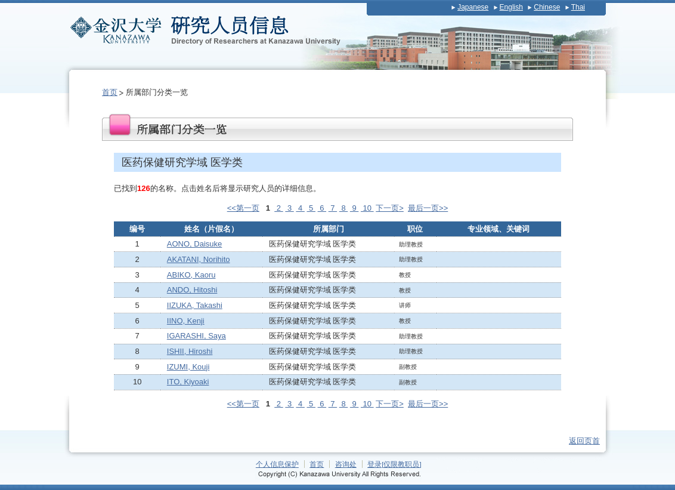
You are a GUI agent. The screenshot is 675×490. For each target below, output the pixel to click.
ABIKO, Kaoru (191, 274)
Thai (578, 7)
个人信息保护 (277, 464)
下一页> (390, 208)
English (511, 7)
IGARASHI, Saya (196, 335)
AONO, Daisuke (194, 243)
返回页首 (584, 440)
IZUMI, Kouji (188, 366)
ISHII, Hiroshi (190, 351)
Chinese (547, 7)
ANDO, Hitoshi (192, 289)
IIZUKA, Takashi (194, 305)
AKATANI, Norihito (198, 259)
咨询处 (346, 464)
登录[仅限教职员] (394, 464)
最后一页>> (428, 208)
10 (367, 208)
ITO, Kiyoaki (188, 381)
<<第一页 (243, 208)
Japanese (472, 7)
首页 (109, 92)
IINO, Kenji (186, 320)
